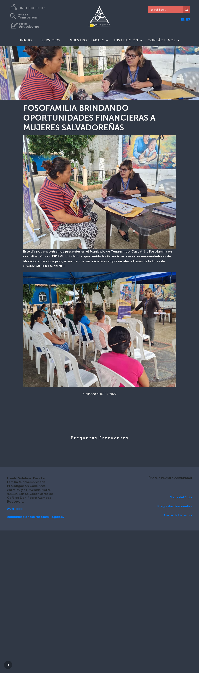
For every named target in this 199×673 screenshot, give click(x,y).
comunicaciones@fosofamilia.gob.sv (35, 517)
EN (183, 19)
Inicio (26, 40)
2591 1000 (15, 509)
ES (188, 19)
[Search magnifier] (186, 9)
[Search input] (166, 9)
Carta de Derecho (178, 515)
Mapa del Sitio (181, 497)
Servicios (50, 40)
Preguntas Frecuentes (174, 506)
